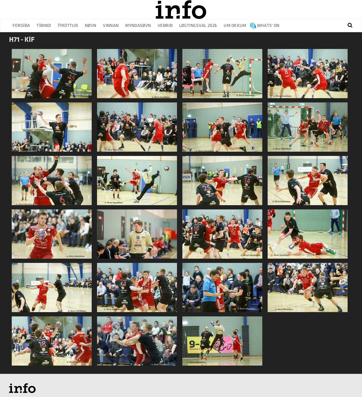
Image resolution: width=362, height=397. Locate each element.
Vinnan (111, 26)
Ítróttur (68, 26)
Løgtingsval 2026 (198, 26)
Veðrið (165, 26)
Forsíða (21, 26)
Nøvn (90, 26)
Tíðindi (44, 26)
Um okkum (235, 26)
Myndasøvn (138, 26)
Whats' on (268, 26)
